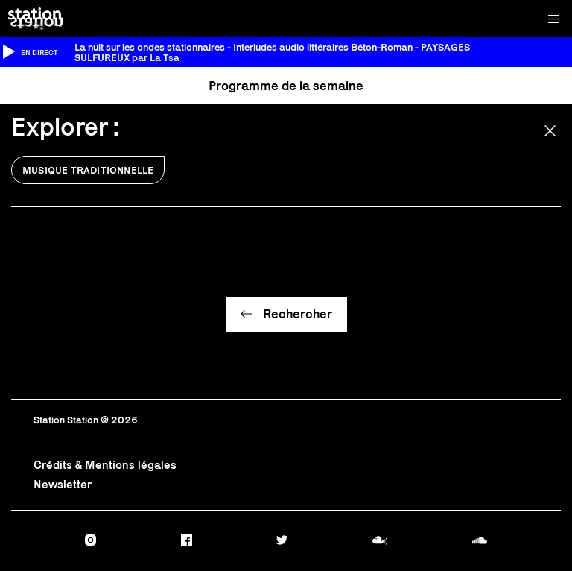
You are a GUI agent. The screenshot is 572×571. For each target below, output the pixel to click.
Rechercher (297, 313)
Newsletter (63, 484)
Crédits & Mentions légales (105, 464)
